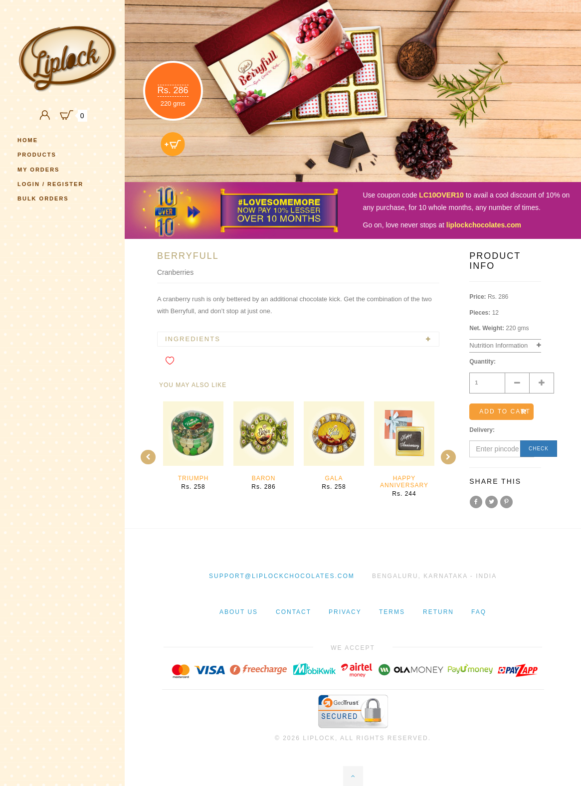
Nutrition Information (498, 345)
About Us (238, 611)
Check (539, 448)
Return (438, 611)
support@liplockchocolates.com (282, 576)
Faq (478, 611)
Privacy (345, 611)
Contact (293, 611)
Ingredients (192, 339)
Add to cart (505, 411)
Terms (392, 611)
